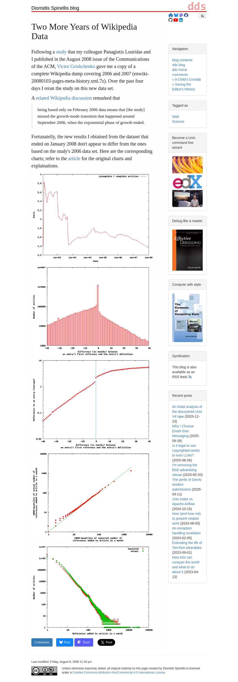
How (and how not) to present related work (186, 518)
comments (180, 75)
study (61, 51)
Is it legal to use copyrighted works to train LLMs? (186, 450)
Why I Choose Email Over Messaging (183, 431)
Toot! (84, 642)
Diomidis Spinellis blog (55, 8)
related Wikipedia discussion (64, 98)
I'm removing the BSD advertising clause (184, 470)
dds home (179, 70)
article (74, 158)
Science (178, 121)
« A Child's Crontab (186, 79)
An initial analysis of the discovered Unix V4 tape (187, 411)
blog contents (182, 60)
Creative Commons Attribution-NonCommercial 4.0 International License (119, 672)
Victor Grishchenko (76, 66)
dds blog (178, 65)
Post (64, 642)
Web (175, 117)
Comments (42, 642)
